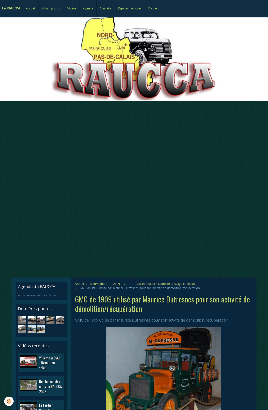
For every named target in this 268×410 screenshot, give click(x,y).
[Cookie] (9, 401)
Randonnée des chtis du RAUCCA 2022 (50, 386)
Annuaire (106, 8)
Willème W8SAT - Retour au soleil (49, 362)
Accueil (30, 8)
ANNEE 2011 (122, 284)
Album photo (99, 284)
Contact (153, 8)
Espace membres (130, 8)
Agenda (88, 8)
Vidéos (71, 8)
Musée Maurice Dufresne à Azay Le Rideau (165, 284)
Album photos (51, 8)
